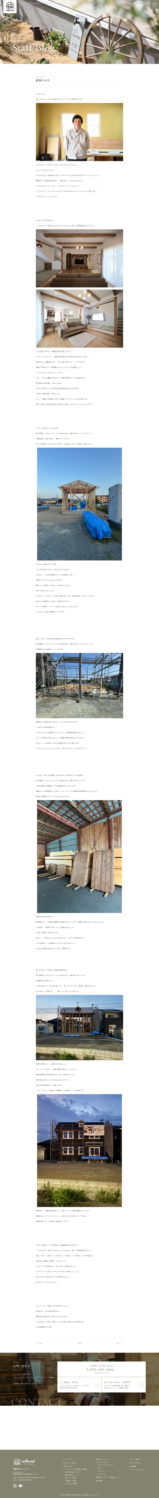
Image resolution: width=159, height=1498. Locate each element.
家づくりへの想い (70, 1463)
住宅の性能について (72, 1472)
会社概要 (132, 1466)
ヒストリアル (102, 1462)
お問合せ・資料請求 (107, 3)
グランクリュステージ (105, 1465)
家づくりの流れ (71, 1478)
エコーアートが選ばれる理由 (76, 1469)
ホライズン (101, 1474)
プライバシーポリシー (137, 1470)
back (79, 1343)
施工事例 (99, 1481)
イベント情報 (134, 1459)
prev (41, 1343)
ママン (99, 1468)
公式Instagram (125, 3)
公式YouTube (140, 3)
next (117, 1343)
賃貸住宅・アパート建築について (108, 1477)
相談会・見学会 (89, 3)
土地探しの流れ (71, 1481)
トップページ (68, 1459)
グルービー (101, 1471)
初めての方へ (68, 1466)
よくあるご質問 (71, 1483)
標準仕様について (71, 1475)
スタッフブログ (135, 1463)
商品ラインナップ (102, 1459)
